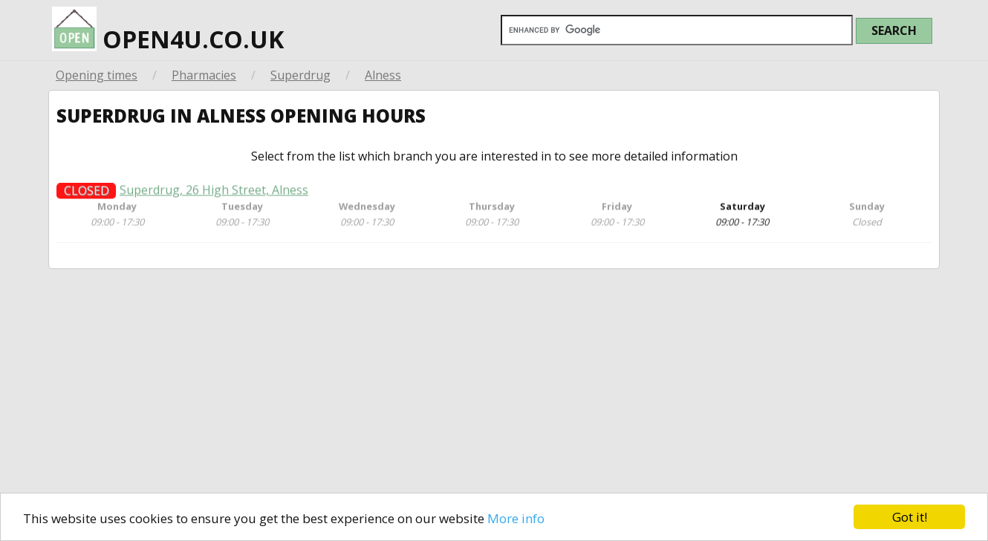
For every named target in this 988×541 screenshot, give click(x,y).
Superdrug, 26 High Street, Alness (214, 195)
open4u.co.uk (168, 27)
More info (516, 518)
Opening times (96, 75)
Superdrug (300, 75)
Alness (383, 75)
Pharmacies (204, 75)
